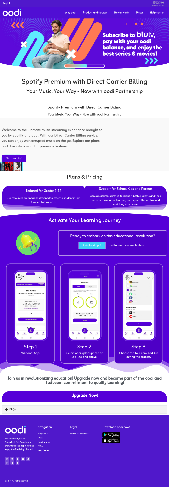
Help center (157, 13)
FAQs (12, 409)
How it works (121, 13)
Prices (139, 13)
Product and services (95, 13)
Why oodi (70, 13)
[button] (84, 410)
